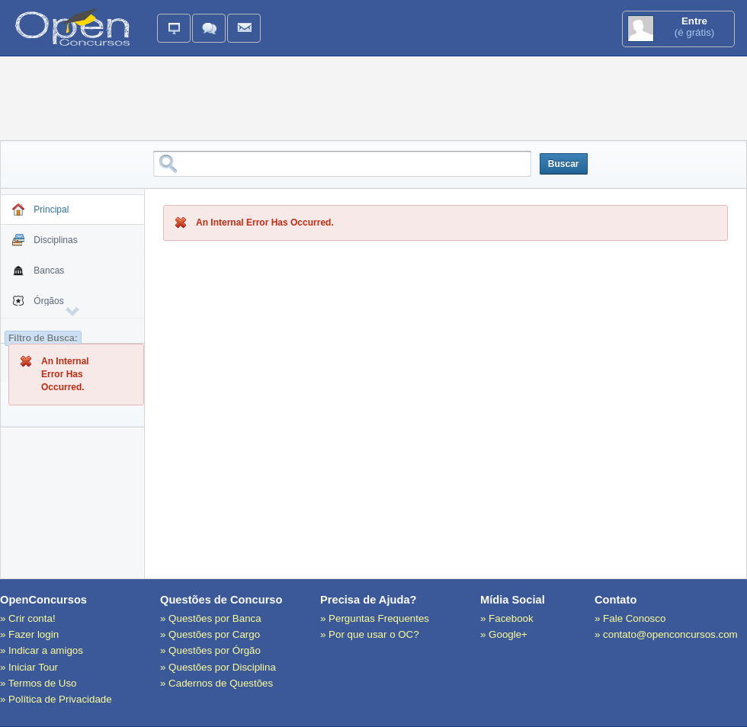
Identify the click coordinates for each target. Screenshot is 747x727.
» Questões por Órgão (210, 650)
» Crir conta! (28, 618)
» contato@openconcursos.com (666, 634)
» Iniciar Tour (29, 667)
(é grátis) (678, 28)
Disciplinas (45, 242)
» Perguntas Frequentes (374, 618)
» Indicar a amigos (41, 650)
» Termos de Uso (38, 683)
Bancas (38, 273)
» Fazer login (29, 634)
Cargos (37, 334)
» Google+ (503, 634)
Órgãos (38, 303)
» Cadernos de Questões (216, 683)
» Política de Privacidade (56, 699)
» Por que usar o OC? (369, 634)
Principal (40, 212)
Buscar (563, 164)
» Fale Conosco (630, 618)
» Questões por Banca (210, 618)
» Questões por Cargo (210, 634)
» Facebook (507, 618)
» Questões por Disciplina (218, 667)
